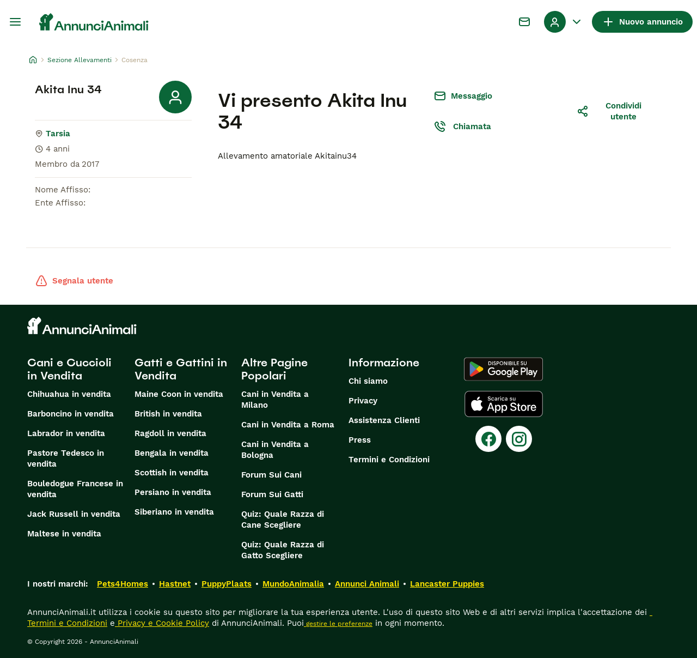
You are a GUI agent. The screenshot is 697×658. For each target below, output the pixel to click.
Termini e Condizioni (389, 459)
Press (359, 440)
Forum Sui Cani (271, 475)
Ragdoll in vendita (170, 433)
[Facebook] (488, 439)
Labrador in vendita (66, 433)
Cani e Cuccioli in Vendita (69, 369)
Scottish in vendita (171, 473)
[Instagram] (519, 439)
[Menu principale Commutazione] (15, 22)
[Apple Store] (503, 404)
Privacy (362, 401)
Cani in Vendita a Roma (287, 425)
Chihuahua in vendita (69, 394)
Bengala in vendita (171, 453)
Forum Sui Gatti (272, 494)
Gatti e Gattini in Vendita (180, 369)
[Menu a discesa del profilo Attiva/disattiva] (563, 22)
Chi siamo (368, 381)
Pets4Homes (122, 584)
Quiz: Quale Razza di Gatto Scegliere (282, 550)
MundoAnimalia (293, 584)
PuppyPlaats (226, 584)
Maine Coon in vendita (178, 394)
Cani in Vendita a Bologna (275, 449)
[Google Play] (503, 369)
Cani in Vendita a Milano (275, 399)
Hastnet (175, 584)
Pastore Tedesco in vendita (65, 458)
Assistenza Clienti (384, 420)
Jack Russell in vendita (73, 514)
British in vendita (168, 414)
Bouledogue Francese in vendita (75, 489)
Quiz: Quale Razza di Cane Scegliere (282, 519)
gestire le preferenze (338, 623)
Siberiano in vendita (174, 512)
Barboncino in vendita (70, 414)
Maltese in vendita (64, 534)
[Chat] (524, 22)
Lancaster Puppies (447, 584)
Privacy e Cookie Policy (162, 623)
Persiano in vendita (172, 492)
